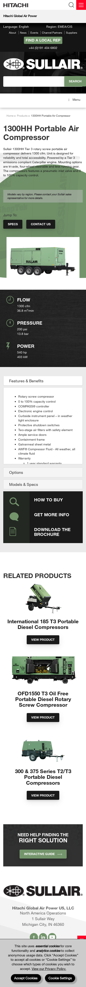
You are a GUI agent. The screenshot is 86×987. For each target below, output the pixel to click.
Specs (13, 224)
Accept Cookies (26, 978)
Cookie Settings (60, 978)
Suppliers (71, 32)
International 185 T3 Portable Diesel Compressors (43, 624)
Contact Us (41, 224)
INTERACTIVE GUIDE (43, 854)
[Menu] (81, 5)
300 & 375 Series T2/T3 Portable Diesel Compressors (43, 777)
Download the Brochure (52, 532)
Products (22, 115)
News (23, 32)
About (12, 32)
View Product (43, 639)
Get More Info (51, 514)
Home (10, 115)
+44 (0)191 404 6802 (43, 48)
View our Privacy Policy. (49, 969)
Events (34, 32)
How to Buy (48, 499)
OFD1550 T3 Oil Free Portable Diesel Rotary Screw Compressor (43, 699)
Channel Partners (52, 32)
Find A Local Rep (43, 40)
